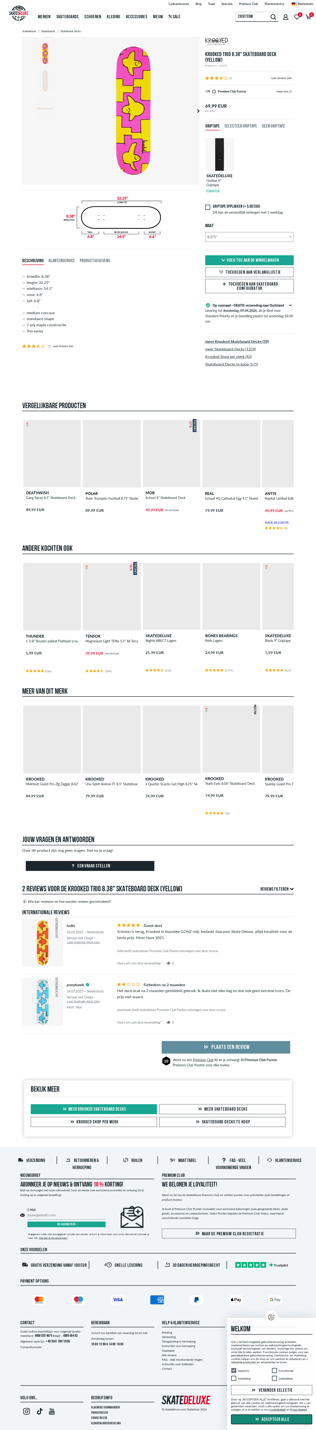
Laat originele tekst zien (83, 942)
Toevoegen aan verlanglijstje (249, 272)
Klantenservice (284, 1160)
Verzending (31, 1160)
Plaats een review (226, 1047)
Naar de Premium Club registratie (229, 1233)
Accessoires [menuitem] (136, 17)
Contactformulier (31, 1347)
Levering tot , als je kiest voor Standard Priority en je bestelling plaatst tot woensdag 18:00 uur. (249, 312)
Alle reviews (169, 1355)
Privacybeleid (99, 1413)
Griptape (212, 126)
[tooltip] (290, 91)
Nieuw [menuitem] (158, 17)
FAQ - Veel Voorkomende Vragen (182, 1359)
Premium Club (203, 1060)
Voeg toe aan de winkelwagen (249, 260)
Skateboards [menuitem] (67, 17)
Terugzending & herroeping (179, 1341)
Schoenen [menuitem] (92, 17)
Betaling (167, 1332)
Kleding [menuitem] (113, 17)
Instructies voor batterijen (178, 1364)
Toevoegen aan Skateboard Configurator (249, 286)
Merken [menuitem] (44, 17)
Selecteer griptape (240, 126)
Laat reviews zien (281, 78)
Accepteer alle (271, 1419)
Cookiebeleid (277, 1410)
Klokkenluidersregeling (106, 1423)
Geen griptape (273, 126)
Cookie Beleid (99, 1418)
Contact (167, 1368)
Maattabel (183, 1160)
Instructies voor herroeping (178, 1346)
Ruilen (132, 1160)
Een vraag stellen (90, 866)
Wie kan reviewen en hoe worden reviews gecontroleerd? (66, 901)
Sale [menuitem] (175, 17)
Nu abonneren (66, 1224)
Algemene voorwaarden (105, 1407)
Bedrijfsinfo (101, 1398)
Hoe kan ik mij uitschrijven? (53, 1237)
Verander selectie (271, 1390)
